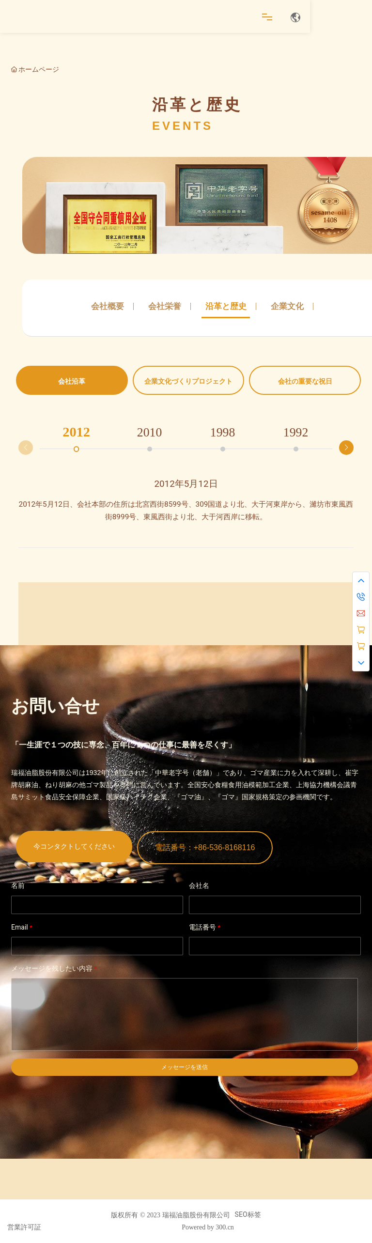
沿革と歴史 (226, 306)
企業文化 (287, 306)
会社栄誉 (164, 306)
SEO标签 (248, 1214)
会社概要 (107, 306)
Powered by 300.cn (208, 1227)
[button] (346, 447)
